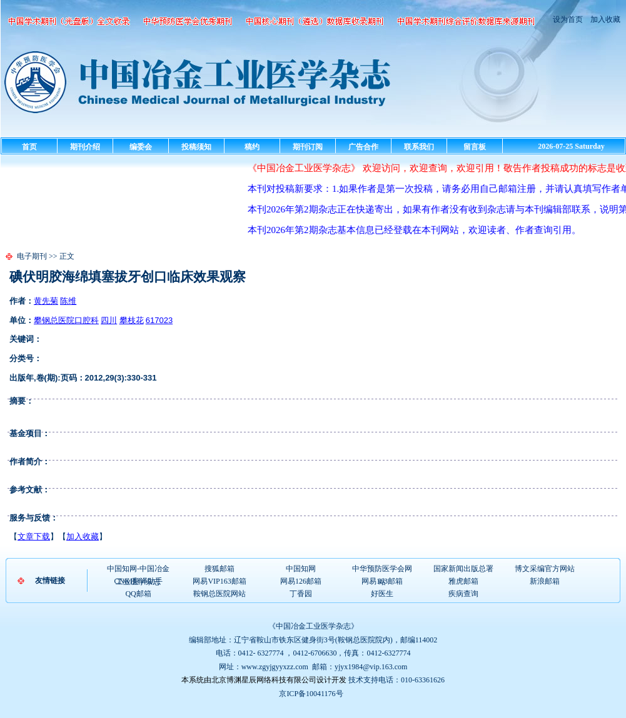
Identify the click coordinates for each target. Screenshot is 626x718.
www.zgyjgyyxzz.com (274, 666)
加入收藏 (604, 19)
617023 (159, 320)
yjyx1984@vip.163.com (371, 666)
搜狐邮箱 (219, 568)
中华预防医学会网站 (382, 569)
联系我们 (419, 146)
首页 (29, 146)
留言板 (474, 146)
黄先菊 (46, 301)
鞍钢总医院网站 (219, 593)
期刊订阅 (308, 146)
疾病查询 (463, 593)
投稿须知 (196, 146)
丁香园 (301, 593)
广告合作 (363, 146)
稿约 (252, 146)
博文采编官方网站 (545, 568)
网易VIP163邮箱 (219, 581)
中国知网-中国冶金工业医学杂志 (138, 569)
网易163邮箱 (382, 581)
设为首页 (568, 19)
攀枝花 (131, 320)
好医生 (382, 593)
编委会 (140, 146)
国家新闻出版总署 (463, 568)
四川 (109, 320)
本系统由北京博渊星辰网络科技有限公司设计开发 (263, 680)
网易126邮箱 (300, 581)
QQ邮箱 (138, 593)
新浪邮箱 (545, 581)
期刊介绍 (85, 146)
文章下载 (34, 536)
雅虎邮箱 (463, 581)
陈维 (68, 301)
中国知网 (301, 568)
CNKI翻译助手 (138, 581)
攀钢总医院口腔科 (66, 320)
